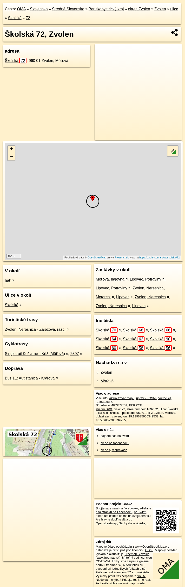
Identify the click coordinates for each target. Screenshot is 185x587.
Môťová (107, 381)
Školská (14, 18)
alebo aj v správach (114, 450)
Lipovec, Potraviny (145, 279)
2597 (74, 354)
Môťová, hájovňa (110, 279)
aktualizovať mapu (121, 398)
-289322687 (104, 402)
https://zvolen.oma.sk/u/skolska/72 (159, 257)
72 (28, 18)
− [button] (11, 156)
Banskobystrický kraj (106, 9)
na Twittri (140, 512)
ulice (174, 9)
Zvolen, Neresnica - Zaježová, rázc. (35, 329)
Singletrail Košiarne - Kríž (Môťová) (35, 354)
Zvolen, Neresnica (150, 297)
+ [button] (11, 149)
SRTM (141, 576)
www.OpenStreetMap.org (152, 546)
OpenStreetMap (96, 257)
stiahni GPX (104, 409)
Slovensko (39, 9)
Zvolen (160, 9)
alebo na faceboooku (115, 443)
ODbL (149, 550)
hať (8, 280)
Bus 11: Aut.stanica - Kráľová (30, 378)
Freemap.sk (122, 257)
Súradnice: (103, 405)
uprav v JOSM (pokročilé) (153, 398)
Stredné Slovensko (68, 9)
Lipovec (122, 297)
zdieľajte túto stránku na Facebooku (123, 510)
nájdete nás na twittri (115, 436)
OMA (21, 9)
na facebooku (128, 508)
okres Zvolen (139, 9)
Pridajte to (129, 579)
